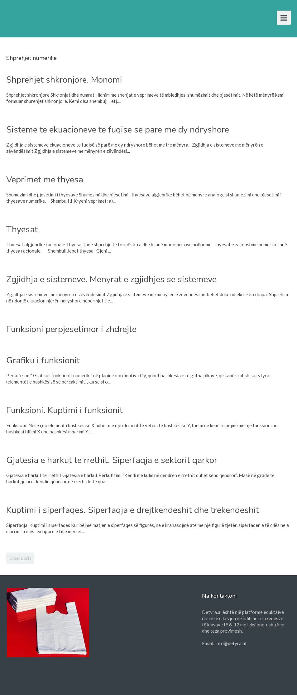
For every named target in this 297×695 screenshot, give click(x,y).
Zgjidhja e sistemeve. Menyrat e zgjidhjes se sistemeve (111, 279)
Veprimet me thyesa (44, 180)
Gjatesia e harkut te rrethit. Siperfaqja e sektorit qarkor (111, 460)
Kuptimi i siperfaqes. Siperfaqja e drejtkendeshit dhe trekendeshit (132, 510)
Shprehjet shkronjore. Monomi (64, 80)
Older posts (20, 558)
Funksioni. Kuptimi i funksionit (64, 410)
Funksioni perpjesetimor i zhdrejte (71, 329)
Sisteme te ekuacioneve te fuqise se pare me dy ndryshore (117, 130)
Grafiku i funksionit (43, 360)
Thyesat (22, 229)
